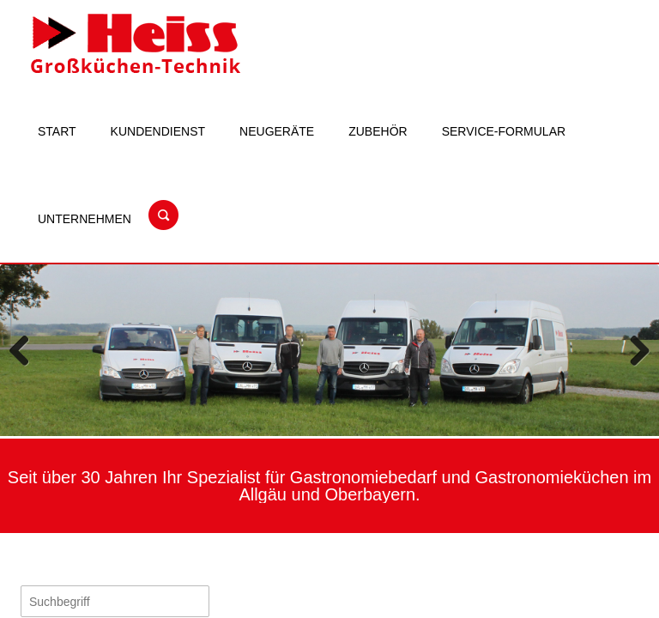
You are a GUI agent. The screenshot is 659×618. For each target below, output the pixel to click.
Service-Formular (503, 131)
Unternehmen (84, 219)
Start (57, 131)
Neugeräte (276, 131)
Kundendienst (158, 131)
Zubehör (377, 131)
